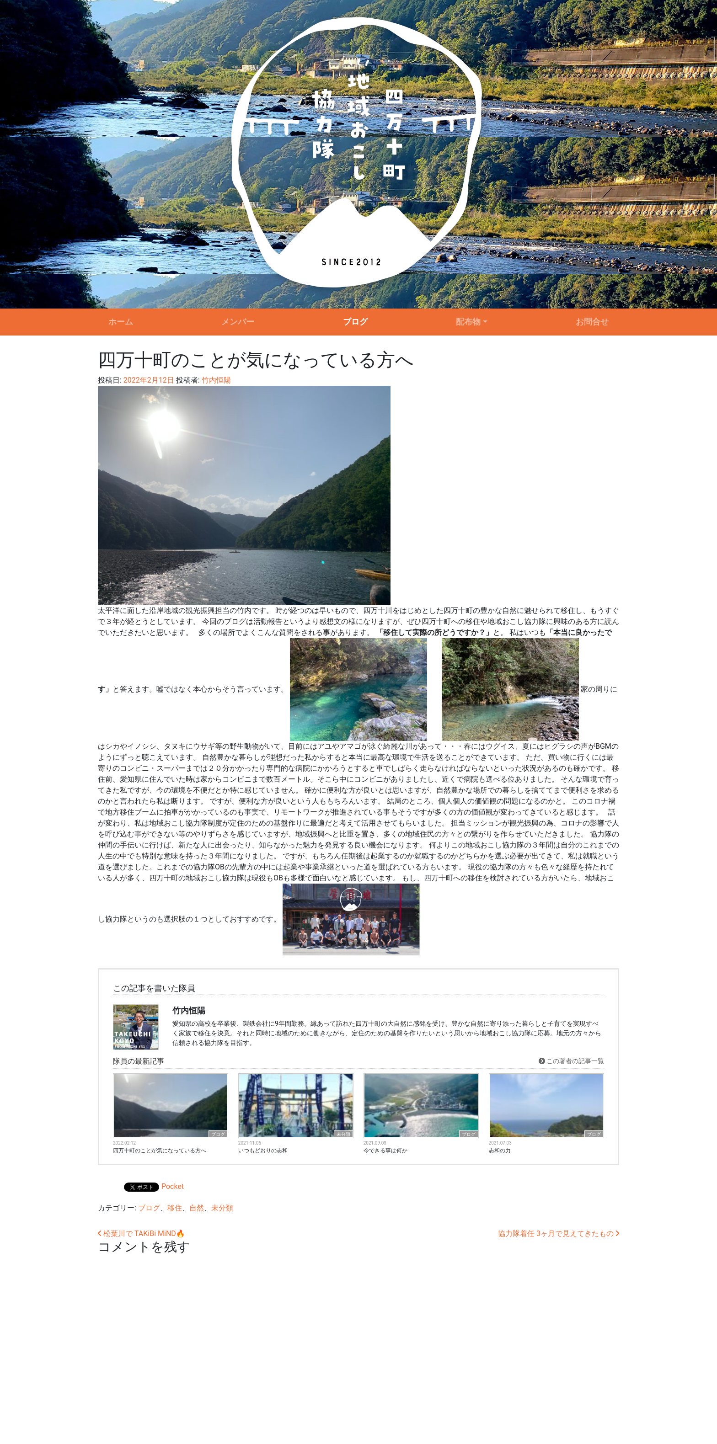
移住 (174, 1208)
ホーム (120, 321)
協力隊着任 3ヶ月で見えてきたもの (558, 1233)
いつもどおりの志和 (263, 1150)
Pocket (172, 1186)
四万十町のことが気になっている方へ (159, 1150)
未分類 (343, 1134)
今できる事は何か (385, 1150)
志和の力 (500, 1150)
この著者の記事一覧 (571, 1061)
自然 (196, 1208)
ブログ (355, 321)
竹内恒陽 (215, 380)
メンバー (237, 321)
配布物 (468, 321)
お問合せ (592, 321)
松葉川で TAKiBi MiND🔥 (141, 1233)
